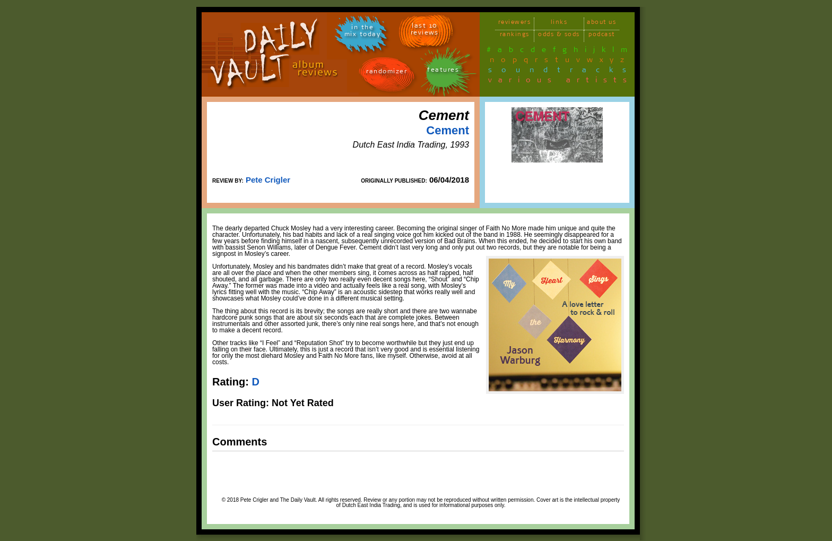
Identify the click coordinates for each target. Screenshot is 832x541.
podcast (601, 35)
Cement (447, 130)
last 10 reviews (425, 30)
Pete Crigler (268, 179)
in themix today (362, 32)
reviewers (514, 23)
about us (601, 23)
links (559, 23)
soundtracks (562, 72)
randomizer (386, 73)
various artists (560, 82)
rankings (515, 35)
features (443, 71)
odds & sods (559, 35)
